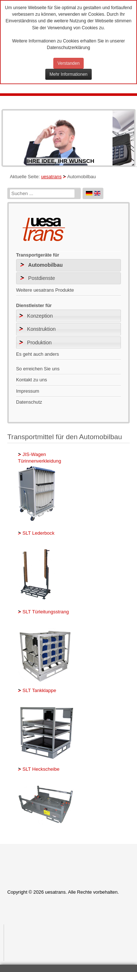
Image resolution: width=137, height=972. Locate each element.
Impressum (27, 391)
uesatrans (51, 176)
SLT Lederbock (37, 533)
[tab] (68, 316)
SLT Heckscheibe (40, 769)
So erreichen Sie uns (38, 368)
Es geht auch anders (37, 354)
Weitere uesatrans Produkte (45, 290)
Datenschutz (29, 402)
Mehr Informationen (68, 74)
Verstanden (68, 63)
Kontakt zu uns (31, 379)
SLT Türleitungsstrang (45, 611)
